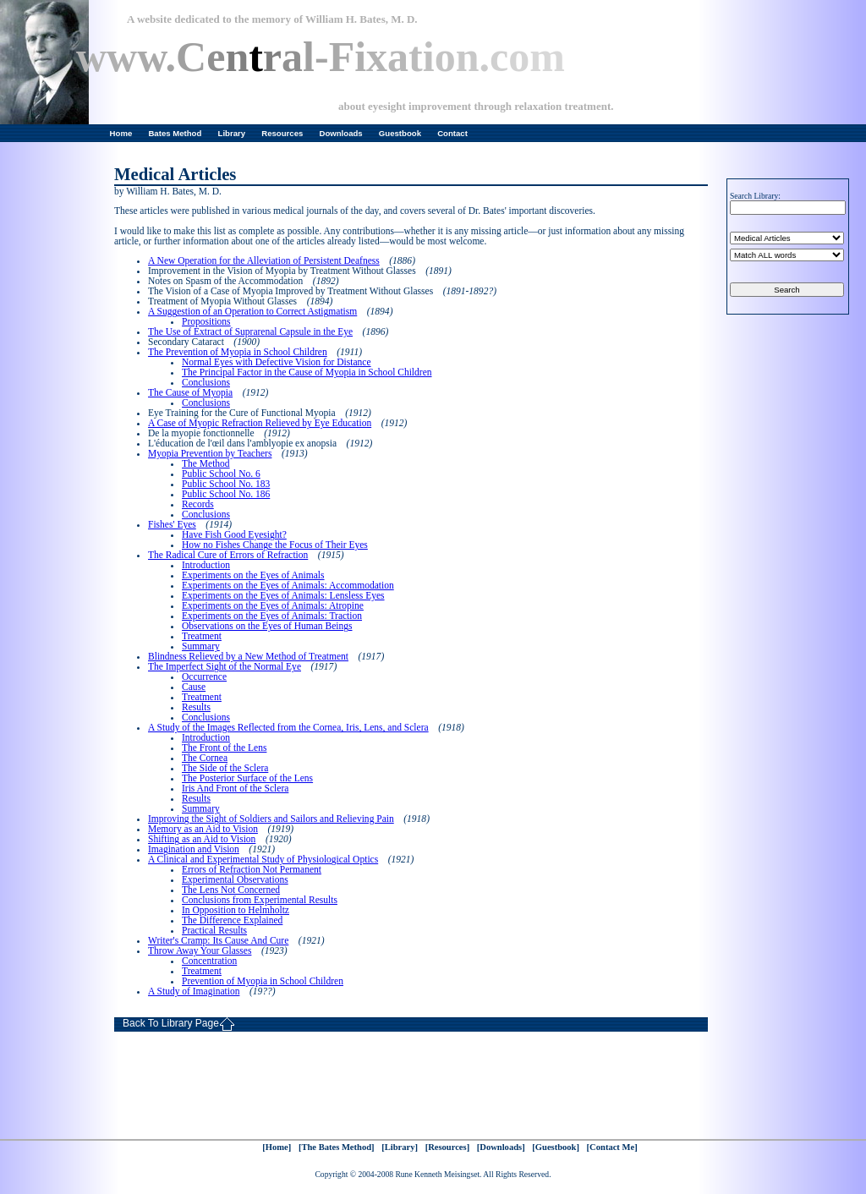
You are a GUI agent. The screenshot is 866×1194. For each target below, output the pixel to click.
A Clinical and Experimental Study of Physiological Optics (263, 859)
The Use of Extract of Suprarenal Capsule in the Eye (250, 331)
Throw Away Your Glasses (199, 950)
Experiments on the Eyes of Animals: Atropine (273, 605)
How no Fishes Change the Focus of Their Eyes (275, 544)
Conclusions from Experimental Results (259, 900)
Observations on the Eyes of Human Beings (267, 626)
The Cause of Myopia (190, 392)
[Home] (276, 1147)
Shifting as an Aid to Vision (201, 839)
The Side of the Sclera (225, 768)
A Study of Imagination (193, 991)
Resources (282, 133)
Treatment (202, 636)
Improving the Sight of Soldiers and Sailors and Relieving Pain (271, 818)
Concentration (209, 961)
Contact (452, 133)
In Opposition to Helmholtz (235, 910)
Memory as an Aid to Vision (203, 829)
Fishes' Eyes (172, 524)
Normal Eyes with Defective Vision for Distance (276, 362)
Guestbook (400, 133)
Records (198, 504)
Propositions (206, 321)
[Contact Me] (612, 1147)
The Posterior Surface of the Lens (247, 778)
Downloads (341, 133)
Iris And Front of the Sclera (235, 788)
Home (121, 133)
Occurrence (204, 676)
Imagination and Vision (193, 849)
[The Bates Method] (337, 1147)
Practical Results (214, 930)
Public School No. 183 (226, 484)
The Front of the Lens (224, 747)
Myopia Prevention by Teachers (209, 453)
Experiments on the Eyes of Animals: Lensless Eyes (283, 595)
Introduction (206, 565)
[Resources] (447, 1147)
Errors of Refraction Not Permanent (251, 869)
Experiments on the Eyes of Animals (253, 575)
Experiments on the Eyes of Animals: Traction (272, 616)
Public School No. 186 (226, 494)
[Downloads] (501, 1147)
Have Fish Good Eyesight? (234, 534)
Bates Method (174, 133)
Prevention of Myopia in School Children (262, 981)
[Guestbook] (555, 1147)
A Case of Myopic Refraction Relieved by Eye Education (259, 423)
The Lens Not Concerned (231, 890)
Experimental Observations (235, 879)
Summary (201, 646)
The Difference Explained (232, 920)
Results (196, 707)
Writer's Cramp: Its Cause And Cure (218, 940)
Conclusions (206, 382)
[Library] (399, 1147)
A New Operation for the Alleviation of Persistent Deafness (264, 260)
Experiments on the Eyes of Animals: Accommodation (288, 585)
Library (232, 133)
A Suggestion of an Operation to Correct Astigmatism (252, 311)
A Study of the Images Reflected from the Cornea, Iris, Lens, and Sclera (288, 727)
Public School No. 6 (221, 473)
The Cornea (204, 758)
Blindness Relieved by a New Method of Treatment (248, 656)
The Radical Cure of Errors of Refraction (228, 555)
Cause (194, 687)
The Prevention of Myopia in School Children (237, 352)
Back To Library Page (179, 1024)
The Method (206, 463)
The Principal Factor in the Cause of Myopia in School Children (307, 372)
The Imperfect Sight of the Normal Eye (224, 666)
